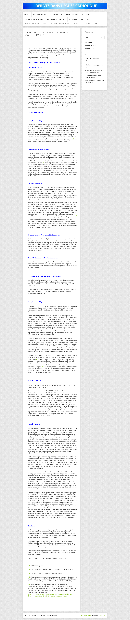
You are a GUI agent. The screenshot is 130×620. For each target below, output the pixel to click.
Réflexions (76, 24)
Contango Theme (86, 615)
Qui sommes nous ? (56, 14)
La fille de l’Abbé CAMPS (91, 59)
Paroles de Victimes (76, 19)
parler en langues (71, 138)
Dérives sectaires (72, 14)
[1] (43, 162)
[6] (54, 453)
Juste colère (86, 14)
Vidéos (45, 24)
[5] (43, 366)
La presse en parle (90, 24)
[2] (62, 210)
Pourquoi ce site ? (39, 14)
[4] (29, 577)
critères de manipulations (56, 19)
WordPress (101, 615)
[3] (76, 216)
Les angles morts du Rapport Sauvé (94, 80)
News (88, 19)
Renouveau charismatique (60, 24)
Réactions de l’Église (31, 24)
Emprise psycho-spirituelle (33, 19)
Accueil (27, 14)
